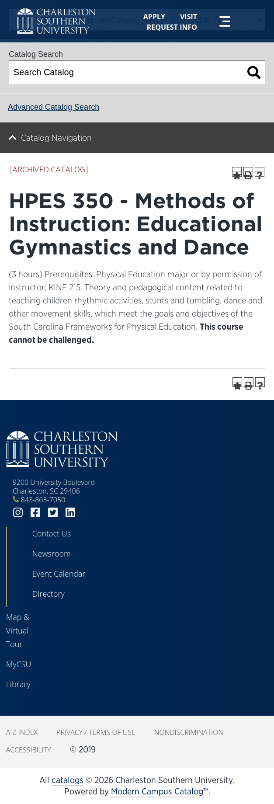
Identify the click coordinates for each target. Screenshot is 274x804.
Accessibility (28, 750)
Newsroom (51, 553)
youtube (88, 513)
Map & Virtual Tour (17, 630)
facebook (35, 513)
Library (18, 684)
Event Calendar (59, 573)
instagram (18, 513)
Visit (188, 16)
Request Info (172, 27)
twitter (53, 513)
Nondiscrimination (188, 732)
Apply (154, 16)
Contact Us (51, 533)
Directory (48, 593)
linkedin (70, 513)
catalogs (67, 780)
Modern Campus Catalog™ (159, 791)
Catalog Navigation (56, 137)
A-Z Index (22, 732)
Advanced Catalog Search (53, 107)
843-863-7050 (43, 500)
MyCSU (18, 664)
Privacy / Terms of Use (95, 732)
